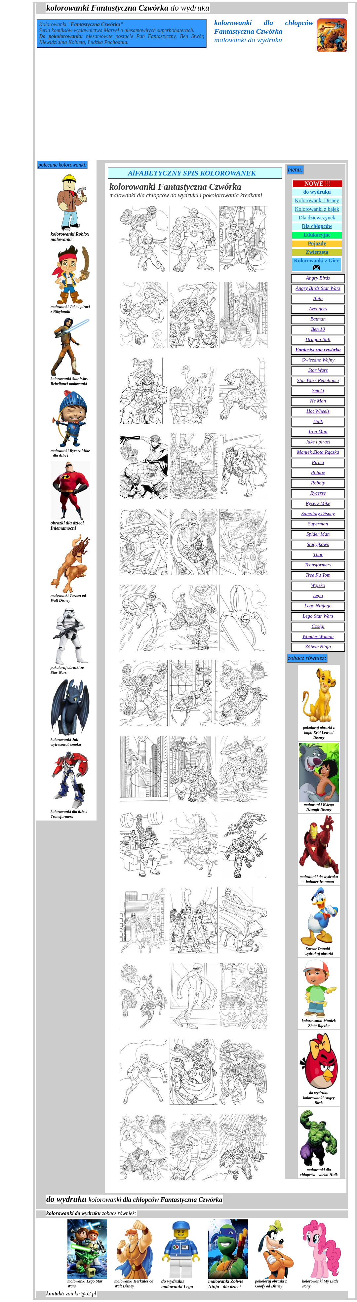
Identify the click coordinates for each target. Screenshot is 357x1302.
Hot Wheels (318, 411)
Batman (318, 319)
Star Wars (318, 370)
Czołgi (317, 626)
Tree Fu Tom (318, 575)
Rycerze (318, 493)
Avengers (318, 308)
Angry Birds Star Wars (318, 288)
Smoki (318, 390)
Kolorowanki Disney (317, 200)
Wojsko (318, 585)
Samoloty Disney (318, 513)
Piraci (318, 462)
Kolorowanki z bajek (317, 209)
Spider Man (318, 534)
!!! (317, 183)
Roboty (318, 482)
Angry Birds (318, 278)
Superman (318, 523)
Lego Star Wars (318, 616)
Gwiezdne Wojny (318, 360)
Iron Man (318, 431)
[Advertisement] (192, 110)
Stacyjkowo (318, 544)
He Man (318, 400)
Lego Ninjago (318, 605)
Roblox (318, 472)
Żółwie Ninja (318, 646)
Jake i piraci (318, 441)
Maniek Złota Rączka (318, 452)
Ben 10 (318, 329)
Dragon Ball (317, 339)
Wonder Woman (318, 636)
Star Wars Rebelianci (318, 380)
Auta (318, 298)
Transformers (318, 564)
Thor (318, 554)
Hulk (318, 421)
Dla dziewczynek (317, 217)
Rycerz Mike (318, 503)
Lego (318, 595)
